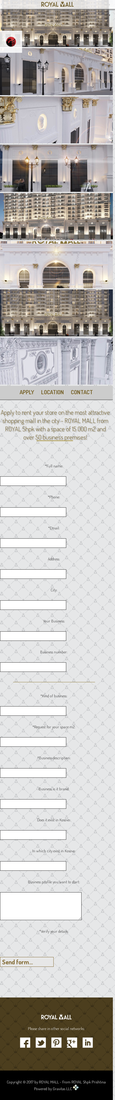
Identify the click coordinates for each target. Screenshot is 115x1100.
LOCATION (52, 392)
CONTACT (82, 392)
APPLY (27, 392)
